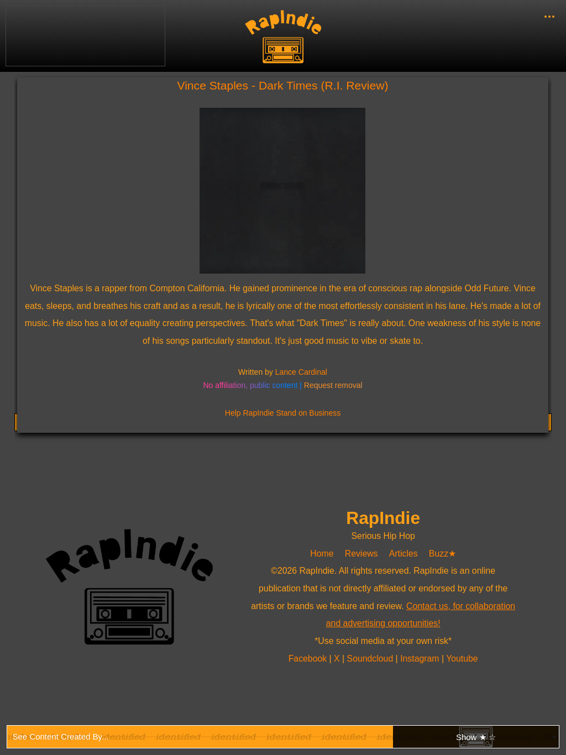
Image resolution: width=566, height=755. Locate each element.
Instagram (421, 658)
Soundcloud (371, 658)
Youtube (462, 658)
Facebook (309, 658)
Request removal (333, 385)
